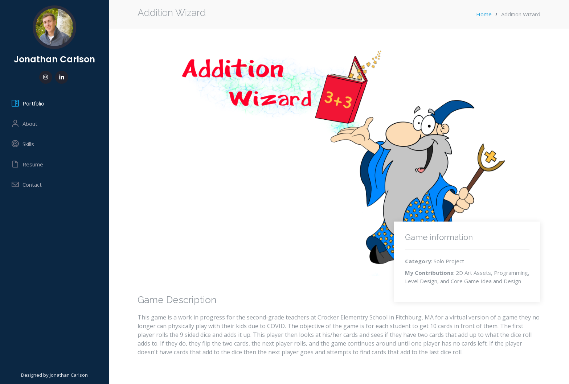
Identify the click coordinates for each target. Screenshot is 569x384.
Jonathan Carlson (54, 59)
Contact (26, 184)
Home (484, 14)
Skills (22, 144)
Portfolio (27, 103)
